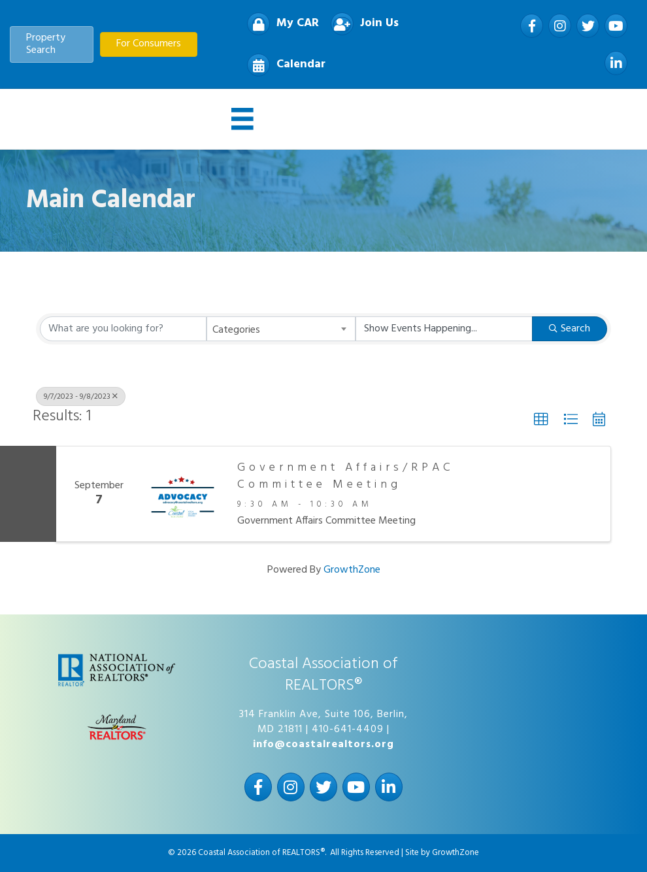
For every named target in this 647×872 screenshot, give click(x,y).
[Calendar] (283, 65)
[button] (541, 420)
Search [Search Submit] (569, 328)
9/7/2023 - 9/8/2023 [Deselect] (81, 396)
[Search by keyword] (123, 328)
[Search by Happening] (444, 328)
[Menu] (242, 119)
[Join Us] (361, 24)
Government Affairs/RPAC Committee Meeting (345, 476)
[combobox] (281, 328)
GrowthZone (352, 570)
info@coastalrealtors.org (323, 744)
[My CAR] (280, 24)
